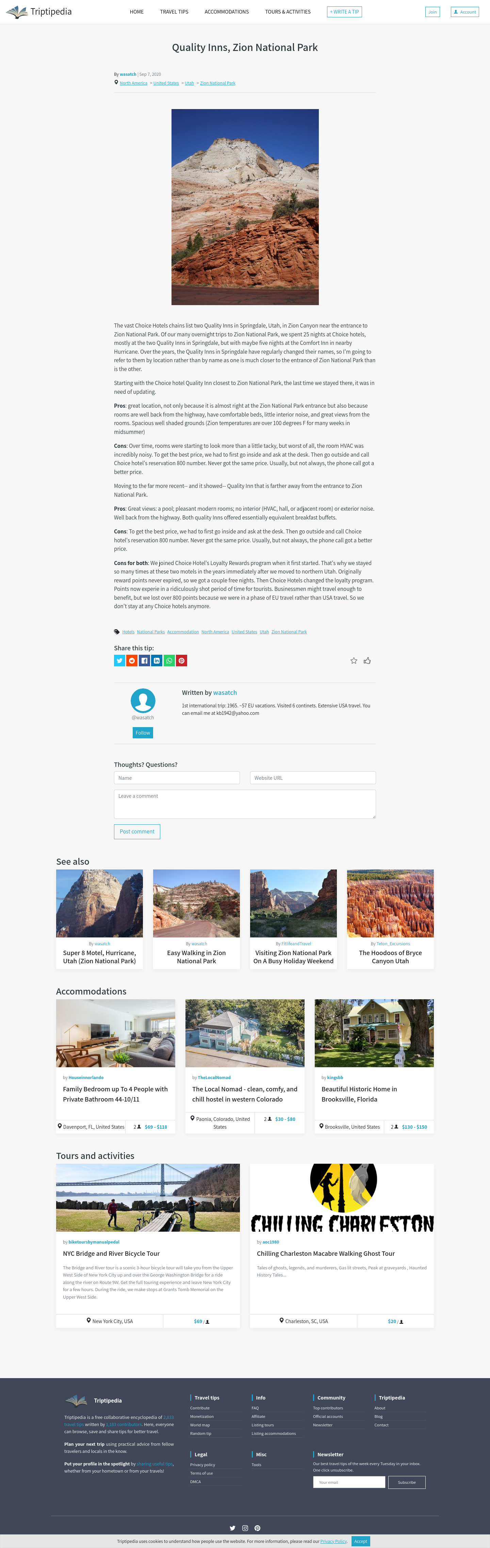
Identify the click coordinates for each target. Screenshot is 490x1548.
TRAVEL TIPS (174, 11)
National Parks (151, 632)
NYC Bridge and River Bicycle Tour (111, 1253)
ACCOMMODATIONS (227, 11)
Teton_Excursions (393, 943)
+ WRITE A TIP (344, 11)
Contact (382, 1425)
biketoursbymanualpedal (93, 1242)
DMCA (195, 1481)
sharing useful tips (155, 1464)
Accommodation (183, 632)
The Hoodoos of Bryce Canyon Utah (390, 956)
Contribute (200, 1408)
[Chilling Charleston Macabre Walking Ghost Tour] (342, 1198)
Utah (189, 83)
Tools (256, 1464)
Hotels (128, 632)
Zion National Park (217, 83)
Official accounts (328, 1416)
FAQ (255, 1408)
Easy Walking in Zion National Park (196, 956)
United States (166, 83)
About (380, 1408)
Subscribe (407, 1482)
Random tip (200, 1433)
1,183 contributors (124, 1424)
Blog (379, 1416)
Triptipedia (38, 12)
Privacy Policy (334, 1541)
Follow (143, 732)
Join (432, 12)
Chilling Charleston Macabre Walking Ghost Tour (326, 1253)
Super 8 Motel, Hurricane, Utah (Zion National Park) (99, 956)
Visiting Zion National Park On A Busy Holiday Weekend (293, 956)
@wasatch (143, 717)
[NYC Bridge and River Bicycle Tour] (148, 1198)
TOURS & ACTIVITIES (288, 11)
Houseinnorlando (85, 1077)
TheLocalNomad (214, 1077)
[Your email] (349, 1482)
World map (200, 1425)
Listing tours (263, 1425)
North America (133, 83)
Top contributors (328, 1408)
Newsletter (322, 1425)
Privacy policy (202, 1464)
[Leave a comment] (245, 804)
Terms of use (201, 1473)
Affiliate (258, 1416)
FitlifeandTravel (296, 943)
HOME (137, 11)
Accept (361, 1541)
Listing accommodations (274, 1433)
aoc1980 (270, 1242)
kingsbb (335, 1077)
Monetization (202, 1416)
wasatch (128, 74)
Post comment (137, 831)
